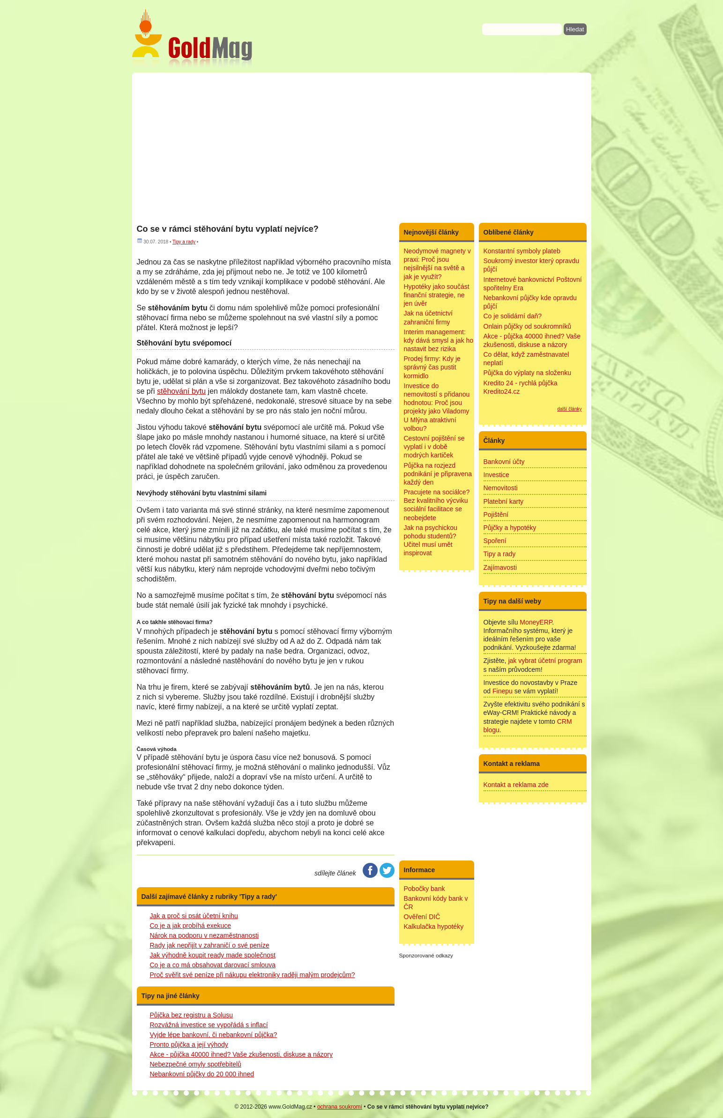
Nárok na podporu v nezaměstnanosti (204, 935)
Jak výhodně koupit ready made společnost (213, 955)
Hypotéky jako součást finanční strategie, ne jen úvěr (437, 295)
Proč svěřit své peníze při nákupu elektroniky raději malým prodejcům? (252, 974)
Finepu (502, 691)
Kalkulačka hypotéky (434, 926)
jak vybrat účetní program (545, 660)
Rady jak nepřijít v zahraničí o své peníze (209, 945)
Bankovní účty (504, 461)
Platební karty (504, 501)
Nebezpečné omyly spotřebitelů (195, 1064)
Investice (496, 474)
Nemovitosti (501, 488)
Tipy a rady (183, 241)
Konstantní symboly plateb (522, 251)
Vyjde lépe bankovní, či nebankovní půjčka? (213, 1034)
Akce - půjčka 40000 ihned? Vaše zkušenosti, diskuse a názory (241, 1054)
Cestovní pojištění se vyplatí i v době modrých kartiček (434, 446)
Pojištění (496, 514)
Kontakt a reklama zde (516, 784)
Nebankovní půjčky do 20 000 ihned (202, 1074)
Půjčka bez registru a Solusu (191, 1015)
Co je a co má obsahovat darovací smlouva (213, 965)
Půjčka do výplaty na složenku (528, 372)
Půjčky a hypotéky (510, 527)
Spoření (495, 540)
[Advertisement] (361, 147)
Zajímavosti (500, 567)
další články (569, 409)
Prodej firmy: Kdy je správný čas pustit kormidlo (432, 367)
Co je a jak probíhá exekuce (190, 925)
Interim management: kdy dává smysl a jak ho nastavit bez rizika (439, 340)
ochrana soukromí (339, 1106)
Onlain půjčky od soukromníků (528, 326)
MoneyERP (536, 622)
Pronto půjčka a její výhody (189, 1044)
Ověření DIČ (422, 916)
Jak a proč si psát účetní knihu (194, 915)
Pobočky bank (424, 888)
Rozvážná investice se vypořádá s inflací (209, 1025)
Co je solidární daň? (513, 316)
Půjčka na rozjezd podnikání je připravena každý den (438, 474)
